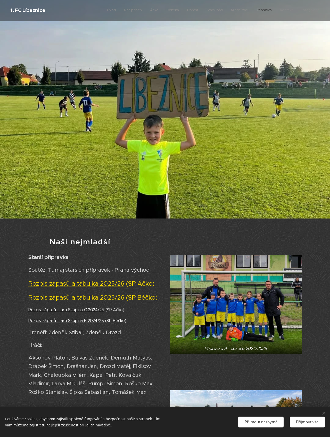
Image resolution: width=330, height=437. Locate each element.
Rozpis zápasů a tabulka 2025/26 (76, 283)
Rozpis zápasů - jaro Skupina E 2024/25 (66, 320)
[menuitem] (247, 10)
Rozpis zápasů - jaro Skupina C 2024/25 (66, 309)
